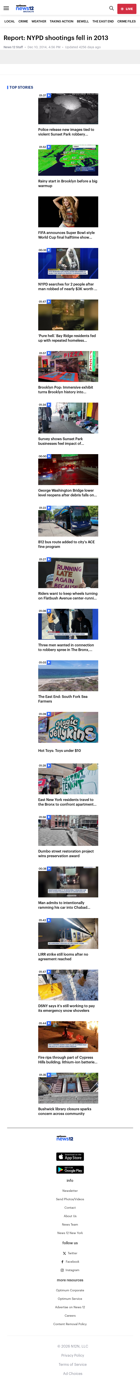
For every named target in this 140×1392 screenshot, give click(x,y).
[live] (126, 9)
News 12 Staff (13, 47)
